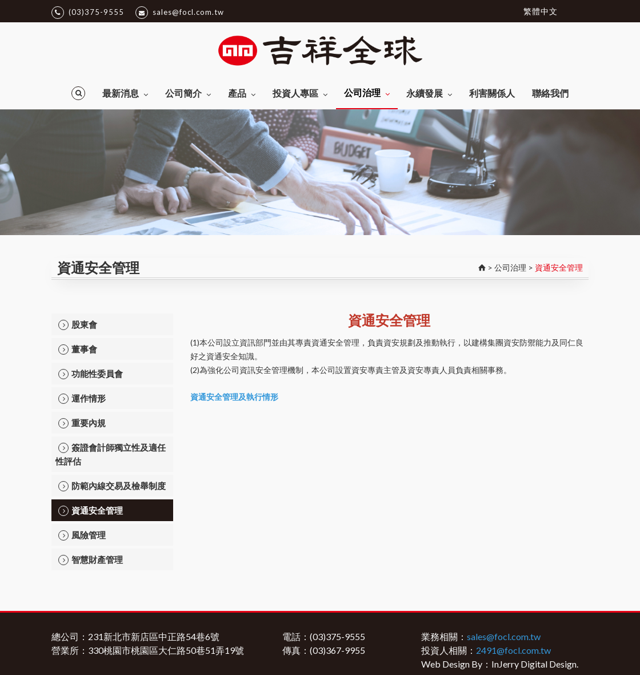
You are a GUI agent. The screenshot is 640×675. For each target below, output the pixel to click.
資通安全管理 (90, 510)
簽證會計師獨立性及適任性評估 (110, 454)
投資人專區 (300, 93)
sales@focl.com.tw (179, 12)
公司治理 (367, 92)
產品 (241, 93)
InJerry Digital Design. (534, 663)
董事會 (77, 349)
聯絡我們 (550, 93)
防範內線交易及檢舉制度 (112, 486)
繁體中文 (540, 11)
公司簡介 (188, 93)
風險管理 (82, 535)
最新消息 (125, 93)
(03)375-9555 (87, 12)
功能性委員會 (90, 373)
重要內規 (82, 423)
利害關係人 (492, 93)
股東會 (77, 324)
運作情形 (82, 398)
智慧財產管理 (90, 559)
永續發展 (429, 93)
